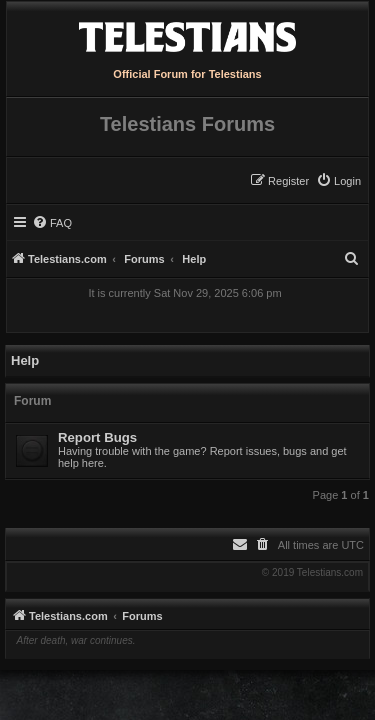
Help (25, 360)
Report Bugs (97, 437)
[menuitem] (338, 181)
